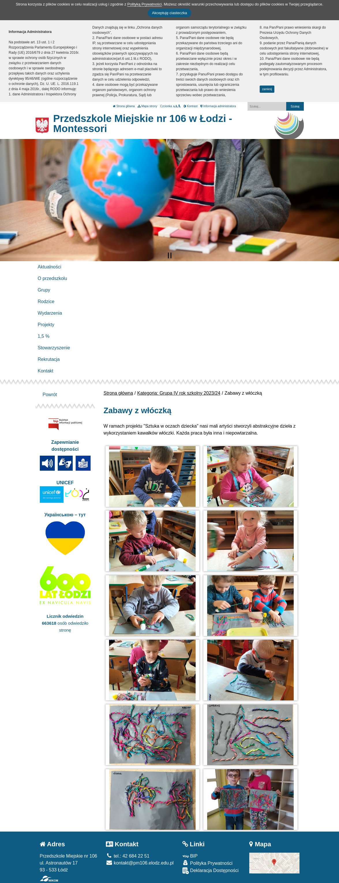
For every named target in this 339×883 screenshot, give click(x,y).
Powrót (50, 394)
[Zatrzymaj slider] (169, 255)
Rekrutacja (49, 359)
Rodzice (46, 301)
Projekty (46, 324)
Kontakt (45, 370)
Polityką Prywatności (144, 4)
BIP (190, 856)
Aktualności (49, 266)
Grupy (44, 289)
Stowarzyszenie (54, 347)
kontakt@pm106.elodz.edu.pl (140, 862)
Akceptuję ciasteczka (169, 13)
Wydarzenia (50, 313)
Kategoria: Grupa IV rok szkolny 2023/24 (178, 393)
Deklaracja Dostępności (210, 870)
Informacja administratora (218, 106)
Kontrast (190, 106)
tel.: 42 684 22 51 (127, 856)
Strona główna (124, 106)
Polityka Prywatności (207, 863)
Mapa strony (147, 106)
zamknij (267, 89)
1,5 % (44, 336)
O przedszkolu (52, 278)
